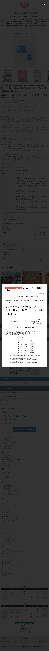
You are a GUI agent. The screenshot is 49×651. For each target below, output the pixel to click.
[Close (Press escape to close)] (44, 4)
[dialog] (24, 325)
